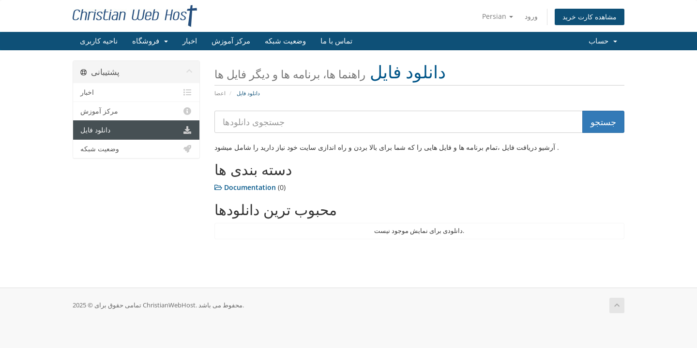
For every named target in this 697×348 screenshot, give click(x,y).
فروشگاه (150, 41)
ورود (531, 16)
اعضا (220, 93)
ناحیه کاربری (99, 41)
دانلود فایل (136, 130)
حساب (603, 41)
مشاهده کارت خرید (589, 16)
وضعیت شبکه (285, 41)
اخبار (189, 41)
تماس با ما (336, 41)
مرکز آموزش (231, 41)
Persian (497, 16)
